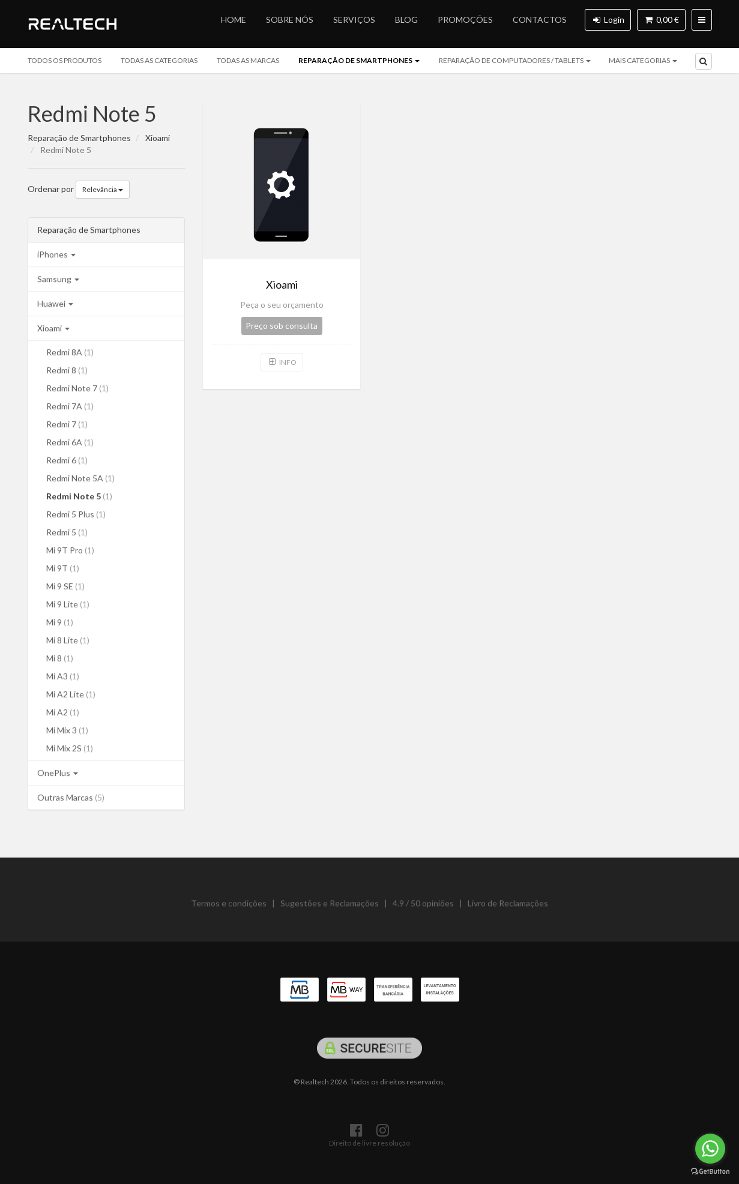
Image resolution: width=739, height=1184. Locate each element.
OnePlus (57, 774)
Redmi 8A (70, 354)
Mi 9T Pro (70, 552)
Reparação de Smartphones (359, 60)
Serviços (354, 19)
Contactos (540, 19)
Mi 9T (62, 570)
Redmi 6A (70, 444)
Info (282, 362)
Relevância (102, 189)
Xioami (53, 330)
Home (233, 19)
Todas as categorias (159, 60)
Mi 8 (59, 660)
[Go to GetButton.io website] (710, 1172)
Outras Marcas (70, 799)
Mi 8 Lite (67, 642)
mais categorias (643, 60)
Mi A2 (62, 714)
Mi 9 (59, 624)
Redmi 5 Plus (76, 516)
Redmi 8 (67, 372)
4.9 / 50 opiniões (423, 908)
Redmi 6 (67, 462)
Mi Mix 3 (67, 732)
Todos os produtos (64, 60)
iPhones (56, 256)
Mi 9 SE (65, 588)
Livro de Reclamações (508, 908)
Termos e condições (229, 908)
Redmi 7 (67, 426)
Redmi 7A (70, 408)
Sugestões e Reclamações (329, 908)
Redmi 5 (67, 534)
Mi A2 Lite (70, 696)
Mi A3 (62, 678)
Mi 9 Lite (67, 606)
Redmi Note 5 (92, 113)
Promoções (465, 19)
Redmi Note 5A (80, 480)
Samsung (58, 280)
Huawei (55, 305)
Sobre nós (289, 19)
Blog (406, 19)
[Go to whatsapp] (710, 1149)
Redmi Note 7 (77, 390)
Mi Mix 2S (69, 750)
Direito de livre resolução (369, 1142)
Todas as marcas (248, 60)
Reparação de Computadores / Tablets (515, 60)
